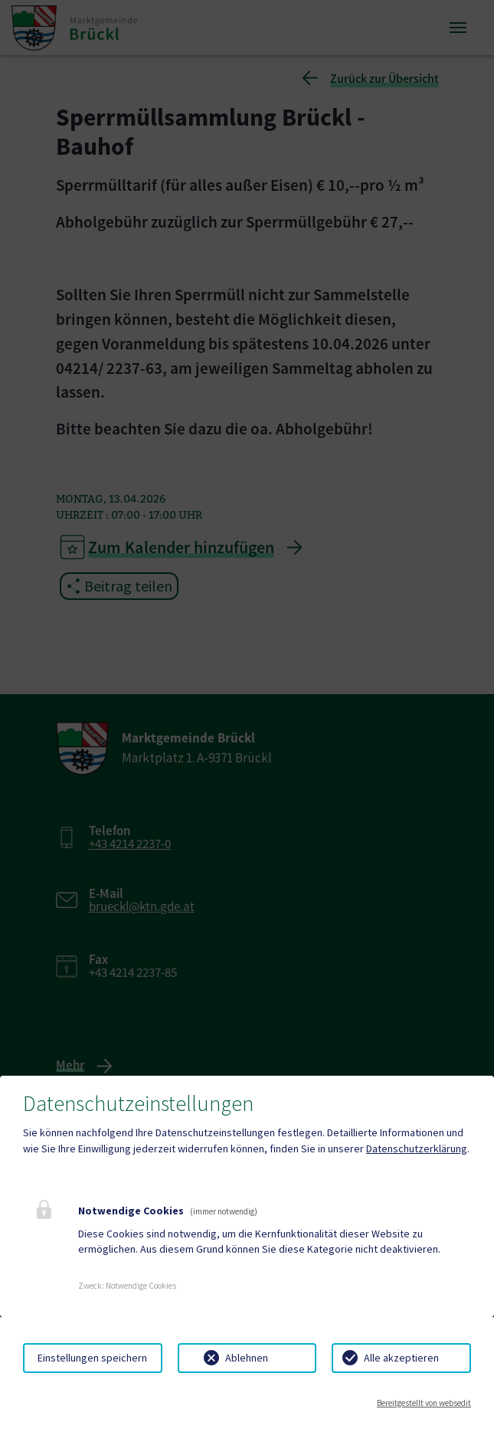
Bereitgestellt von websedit (424, 1403)
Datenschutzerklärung (416, 1148)
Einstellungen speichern (92, 1358)
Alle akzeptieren (401, 1358)
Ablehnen (246, 1358)
